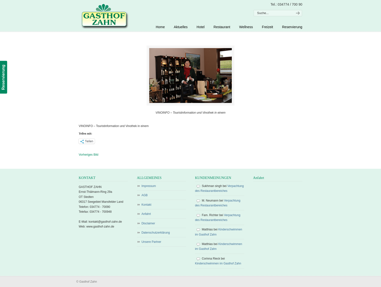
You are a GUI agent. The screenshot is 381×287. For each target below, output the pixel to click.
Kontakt (146, 204)
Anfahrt (146, 214)
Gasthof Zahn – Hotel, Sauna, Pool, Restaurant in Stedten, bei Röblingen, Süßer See (104, 16)
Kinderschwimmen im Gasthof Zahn (218, 263)
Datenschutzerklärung (155, 232)
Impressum (148, 186)
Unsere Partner (151, 242)
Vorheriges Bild (88, 154)
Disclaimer (148, 223)
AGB (144, 195)
